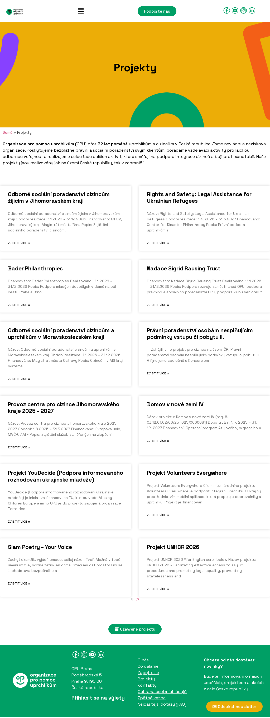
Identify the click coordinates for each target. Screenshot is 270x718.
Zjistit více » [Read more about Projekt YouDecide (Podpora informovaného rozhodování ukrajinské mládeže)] (19, 521)
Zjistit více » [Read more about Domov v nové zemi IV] (158, 441)
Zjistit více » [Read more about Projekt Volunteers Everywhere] (158, 515)
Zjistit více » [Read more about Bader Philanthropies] (19, 305)
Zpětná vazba (152, 698)
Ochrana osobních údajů (162, 691)
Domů (7, 132)
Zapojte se (148, 672)
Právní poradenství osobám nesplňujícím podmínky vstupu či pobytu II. (200, 333)
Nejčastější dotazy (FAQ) (162, 704)
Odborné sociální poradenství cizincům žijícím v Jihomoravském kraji (59, 197)
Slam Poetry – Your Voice (40, 547)
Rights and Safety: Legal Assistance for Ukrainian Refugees (199, 197)
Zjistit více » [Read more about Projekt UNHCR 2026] (158, 589)
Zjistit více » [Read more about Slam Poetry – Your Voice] (19, 583)
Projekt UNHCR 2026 (173, 547)
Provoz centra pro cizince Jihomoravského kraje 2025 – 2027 (63, 407)
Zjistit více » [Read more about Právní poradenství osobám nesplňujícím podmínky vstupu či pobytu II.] (158, 373)
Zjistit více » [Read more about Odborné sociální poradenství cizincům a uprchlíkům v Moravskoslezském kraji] (19, 379)
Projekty (146, 679)
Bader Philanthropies (35, 268)
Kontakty (147, 685)
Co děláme (148, 666)
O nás (143, 660)
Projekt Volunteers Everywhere (187, 472)
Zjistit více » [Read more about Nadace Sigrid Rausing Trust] (158, 305)
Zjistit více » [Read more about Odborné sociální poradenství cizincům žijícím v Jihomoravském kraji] (19, 243)
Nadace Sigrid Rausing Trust (183, 268)
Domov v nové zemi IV (175, 404)
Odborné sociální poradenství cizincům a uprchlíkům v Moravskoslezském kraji (61, 333)
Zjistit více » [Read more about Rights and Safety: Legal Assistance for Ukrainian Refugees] (158, 243)
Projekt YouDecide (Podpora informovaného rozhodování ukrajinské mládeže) (65, 476)
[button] (80, 11)
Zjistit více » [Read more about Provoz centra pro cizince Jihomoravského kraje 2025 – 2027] (19, 447)
